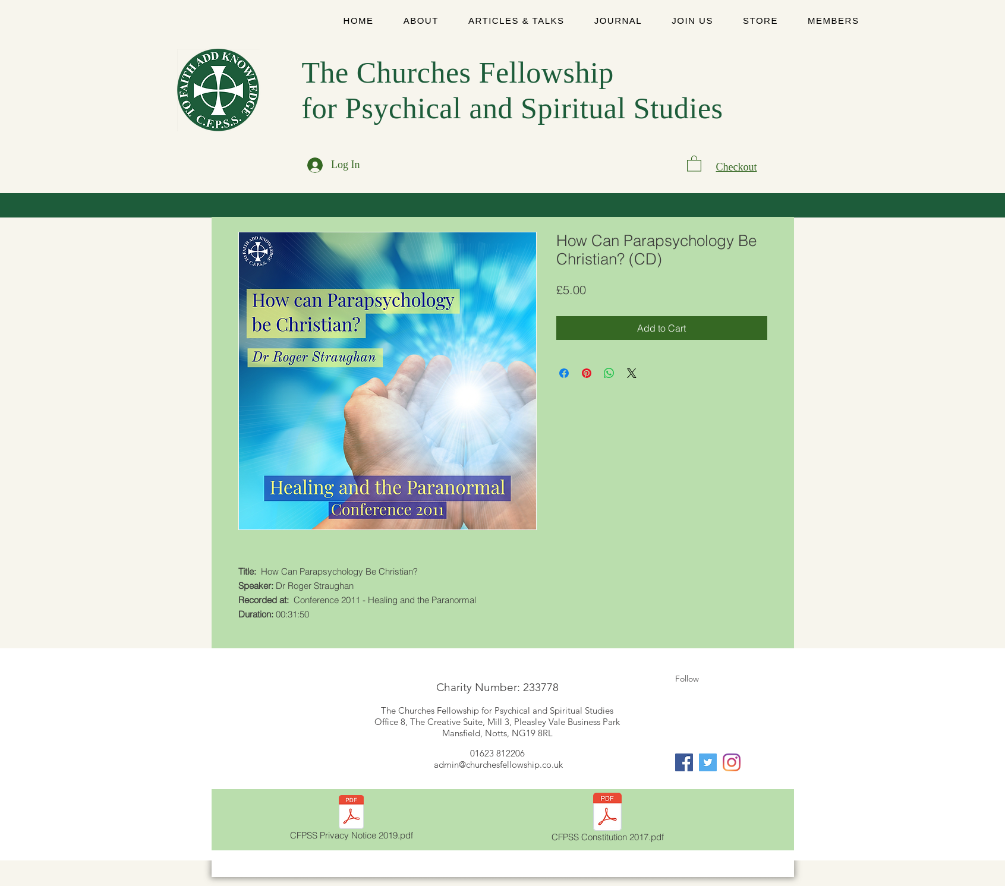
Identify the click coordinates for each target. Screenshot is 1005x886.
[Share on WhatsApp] (609, 373)
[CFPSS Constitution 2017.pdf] (608, 819)
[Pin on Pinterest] (586, 373)
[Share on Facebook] (564, 373)
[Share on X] (632, 373)
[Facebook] (684, 762)
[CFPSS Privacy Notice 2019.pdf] (351, 819)
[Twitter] (708, 762)
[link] (694, 163)
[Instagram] (732, 762)
